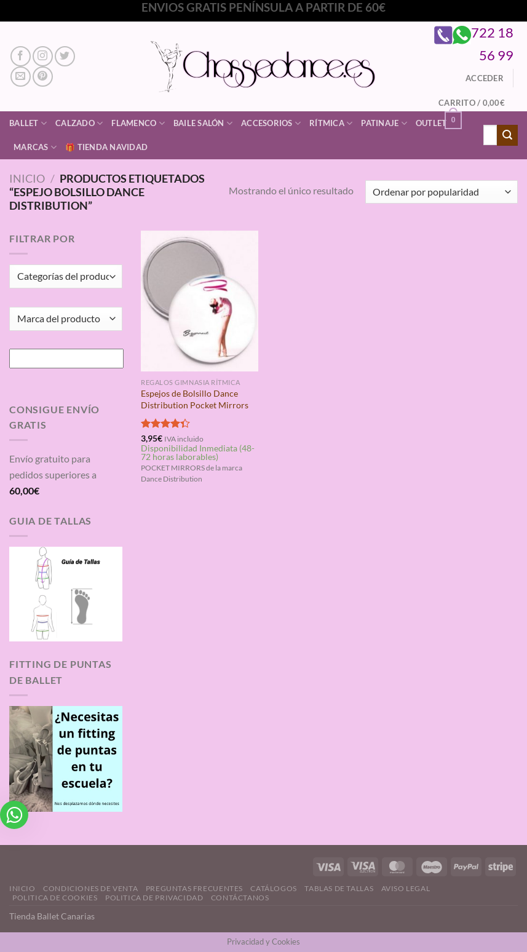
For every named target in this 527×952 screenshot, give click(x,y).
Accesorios (271, 123)
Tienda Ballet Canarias (52, 916)
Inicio (27, 178)
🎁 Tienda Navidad (106, 147)
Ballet (28, 123)
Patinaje (384, 123)
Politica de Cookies (55, 897)
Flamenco (138, 123)
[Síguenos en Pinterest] (43, 76)
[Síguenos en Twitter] (65, 56)
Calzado (79, 123)
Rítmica (330, 123)
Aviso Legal (405, 888)
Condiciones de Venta (90, 888)
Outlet (431, 123)
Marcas (35, 147)
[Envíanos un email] (20, 76)
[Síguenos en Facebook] (20, 56)
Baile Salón (202, 123)
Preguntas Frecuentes (194, 888)
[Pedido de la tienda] (441, 192)
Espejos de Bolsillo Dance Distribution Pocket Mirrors (194, 399)
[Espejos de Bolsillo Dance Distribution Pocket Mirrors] (199, 301)
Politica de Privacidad (154, 897)
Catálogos (273, 888)
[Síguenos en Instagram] (43, 56)
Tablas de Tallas (338, 888)
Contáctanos (240, 897)
